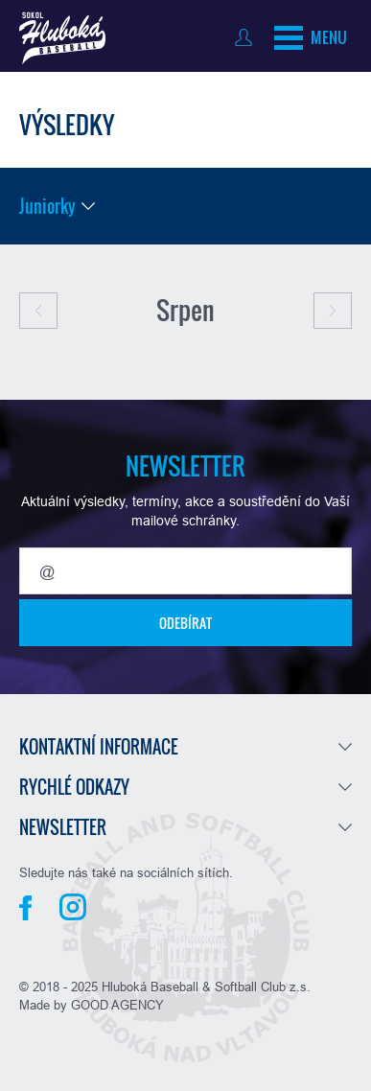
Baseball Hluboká (62, 38)
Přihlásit (248, 37)
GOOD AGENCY (117, 1004)
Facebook (25, 907)
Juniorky (47, 206)
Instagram (72, 907)
